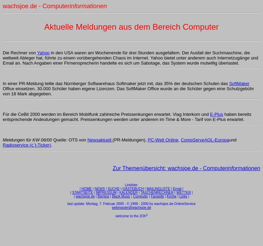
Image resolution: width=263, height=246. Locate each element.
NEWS (100, 189)
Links (183, 196)
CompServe (192, 139)
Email (177, 189)
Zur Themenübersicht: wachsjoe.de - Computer (186, 168)
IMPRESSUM (106, 192)
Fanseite (157, 196)
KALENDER (128, 192)
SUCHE (114, 189)
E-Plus (216, 114)
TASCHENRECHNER (157, 192)
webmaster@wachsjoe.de (131, 207)
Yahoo (43, 52)
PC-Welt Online (163, 139)
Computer (140, 196)
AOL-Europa (216, 139)
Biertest (103, 196)
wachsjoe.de (85, 196)
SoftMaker (239, 83)
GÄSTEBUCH (133, 189)
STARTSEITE (82, 192)
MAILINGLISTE (158, 189)
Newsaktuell (100, 139)
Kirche (171, 196)
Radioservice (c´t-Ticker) (27, 145)
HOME (87, 189)
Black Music (121, 196)
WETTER (183, 192)
